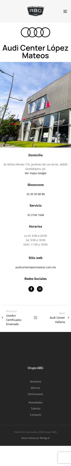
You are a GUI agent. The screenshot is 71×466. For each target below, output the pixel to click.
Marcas (35, 388)
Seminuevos (35, 394)
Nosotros (35, 381)
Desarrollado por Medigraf (35, 438)
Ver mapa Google (35, 173)
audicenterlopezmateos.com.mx (35, 267)
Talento (35, 408)
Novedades (35, 402)
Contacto (35, 415)
